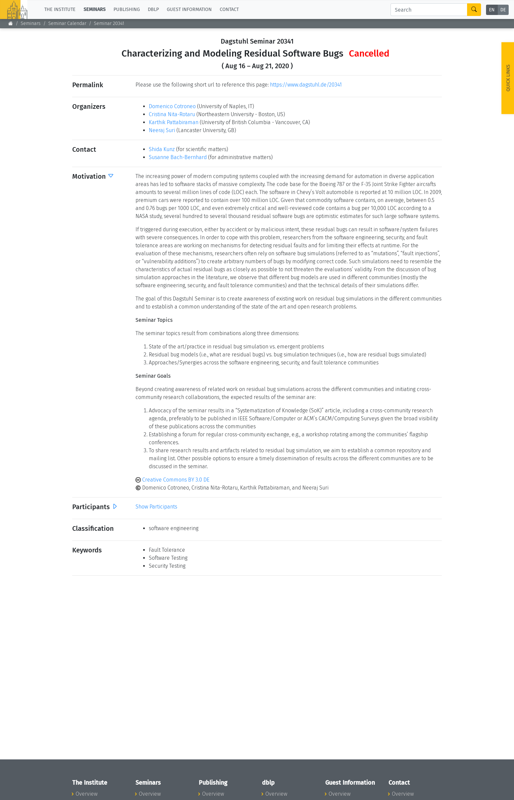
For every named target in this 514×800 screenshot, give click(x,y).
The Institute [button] (60, 9)
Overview (87, 794)
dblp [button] (153, 9)
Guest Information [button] (189, 9)
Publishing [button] (127, 9)
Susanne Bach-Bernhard (178, 157)
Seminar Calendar (67, 23)
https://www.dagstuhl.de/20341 (306, 85)
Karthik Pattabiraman (173, 122)
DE (503, 10)
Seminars (31, 23)
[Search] (428, 9)
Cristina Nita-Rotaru (172, 114)
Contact (229, 9)
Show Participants (156, 506)
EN (492, 10)
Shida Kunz (162, 149)
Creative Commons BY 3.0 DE (172, 480)
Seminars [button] (95, 9)
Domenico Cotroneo (172, 106)
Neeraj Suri (162, 130)
